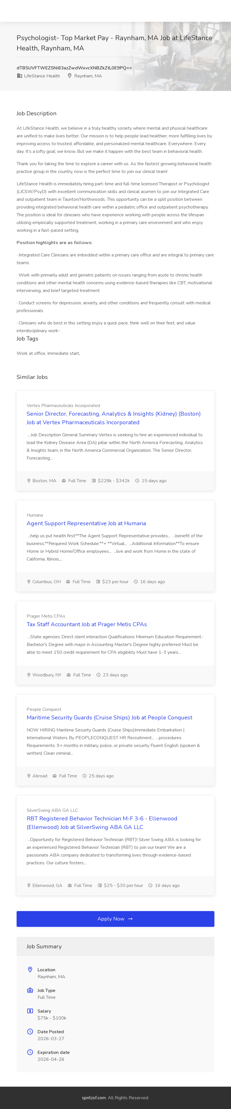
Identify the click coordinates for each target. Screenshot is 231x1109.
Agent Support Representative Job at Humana (86, 523)
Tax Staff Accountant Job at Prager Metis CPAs (87, 624)
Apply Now (115, 918)
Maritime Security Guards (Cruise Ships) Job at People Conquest (109, 717)
